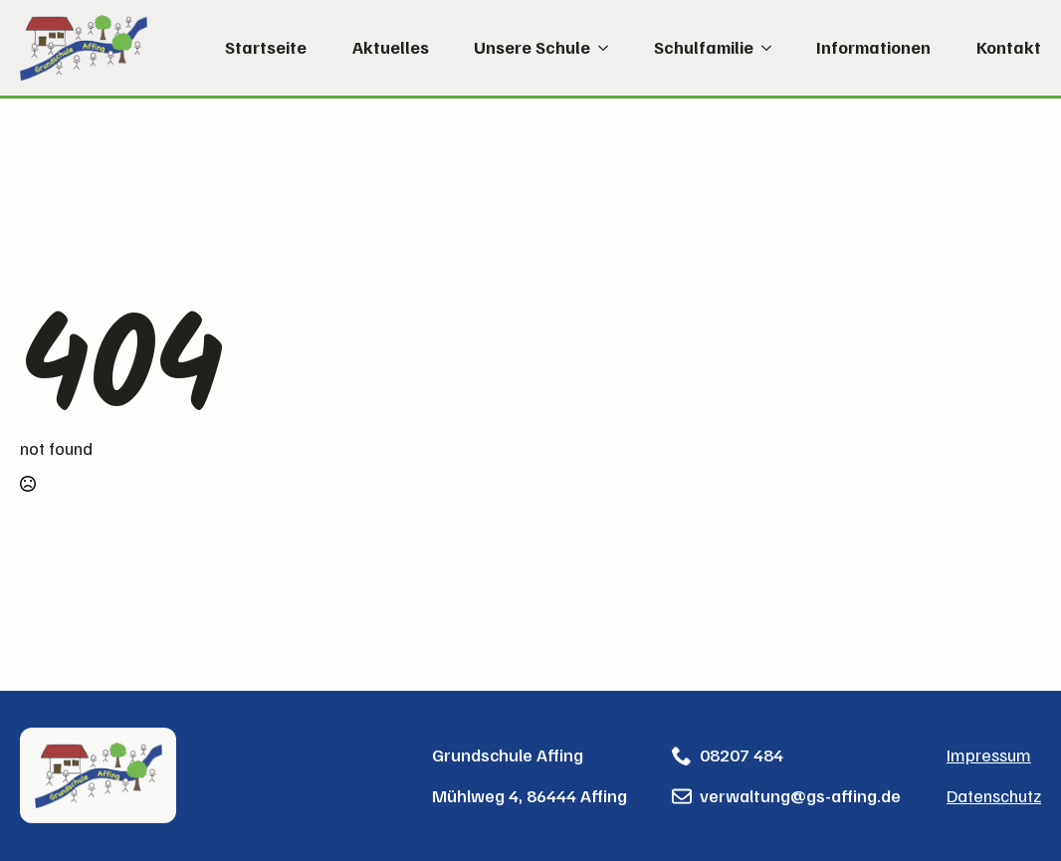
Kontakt (1008, 48)
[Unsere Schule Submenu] (599, 48)
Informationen (873, 48)
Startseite (266, 48)
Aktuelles (390, 48)
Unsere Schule (532, 48)
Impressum (989, 754)
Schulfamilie (703, 48)
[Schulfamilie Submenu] (762, 48)
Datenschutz (994, 795)
